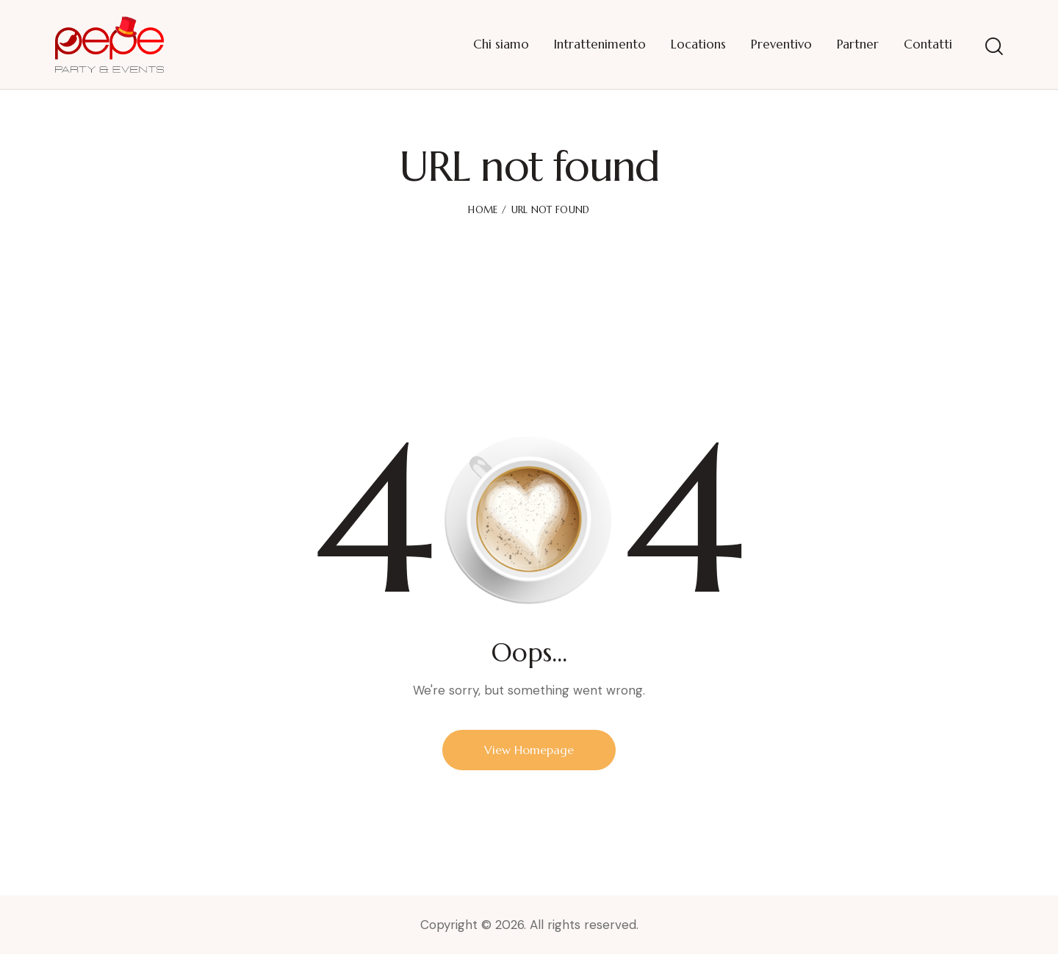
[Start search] (994, 47)
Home (482, 210)
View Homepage (529, 749)
